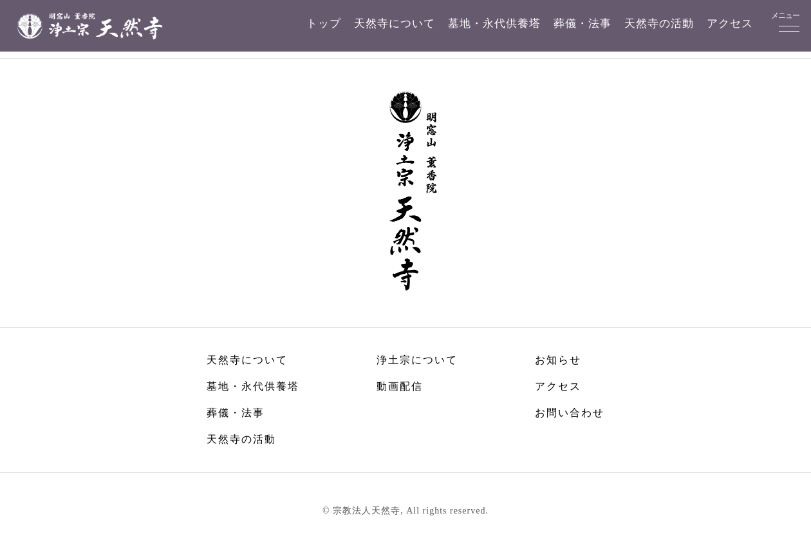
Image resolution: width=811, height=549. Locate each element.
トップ (323, 23)
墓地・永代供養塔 (494, 23)
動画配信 (400, 386)
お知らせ (558, 359)
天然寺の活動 (659, 23)
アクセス (730, 23)
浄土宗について (417, 359)
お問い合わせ (569, 412)
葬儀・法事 (582, 23)
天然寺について (394, 23)
